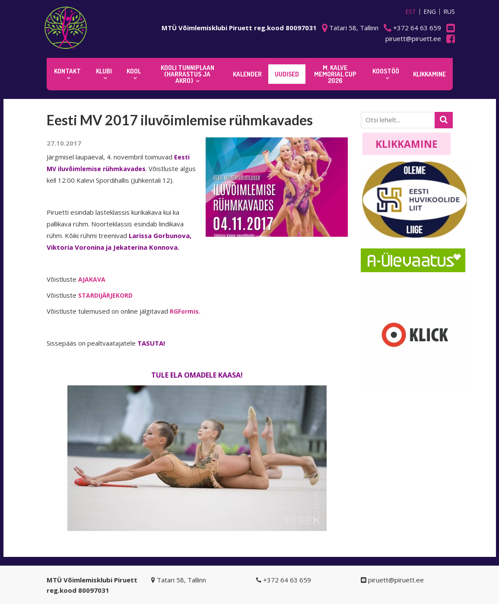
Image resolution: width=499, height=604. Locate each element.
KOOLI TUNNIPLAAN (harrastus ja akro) (187, 74)
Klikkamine (406, 144)
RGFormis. (185, 311)
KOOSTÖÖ (385, 71)
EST (410, 12)
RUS (449, 12)
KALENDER (247, 74)
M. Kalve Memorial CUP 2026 (335, 74)
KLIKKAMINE (429, 74)
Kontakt (67, 71)
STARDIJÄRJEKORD (105, 295)
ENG (429, 12)
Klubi (104, 71)
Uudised (287, 74)
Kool (134, 71)
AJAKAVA (91, 279)
